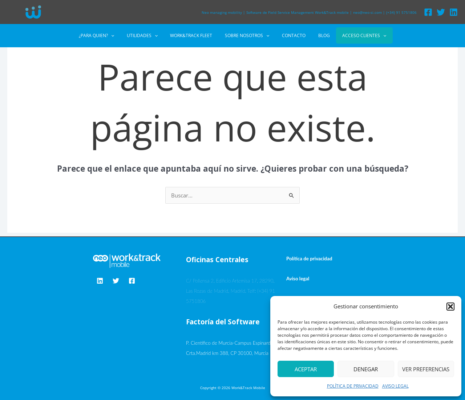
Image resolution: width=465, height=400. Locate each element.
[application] (123, 36)
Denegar (365, 369)
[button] (450, 306)
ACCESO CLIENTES (353, 35)
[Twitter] (441, 12)
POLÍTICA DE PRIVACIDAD (353, 386)
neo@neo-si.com (367, 12)
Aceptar (306, 369)
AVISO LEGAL (395, 386)
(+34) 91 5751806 (401, 12)
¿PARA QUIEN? (108, 36)
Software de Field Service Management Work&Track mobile (297, 12)
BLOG (316, 35)
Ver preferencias (425, 369)
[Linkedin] (453, 12)
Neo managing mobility (222, 12)
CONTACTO (290, 35)
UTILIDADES (149, 36)
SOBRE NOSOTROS (247, 36)
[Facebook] (428, 12)
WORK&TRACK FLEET (195, 35)
